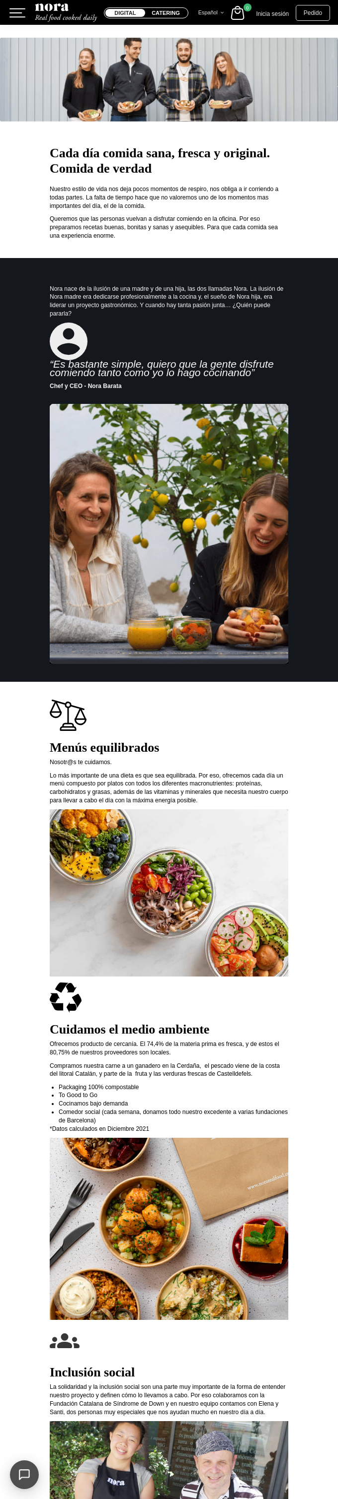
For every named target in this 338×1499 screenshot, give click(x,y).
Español (212, 12)
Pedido (313, 12)
